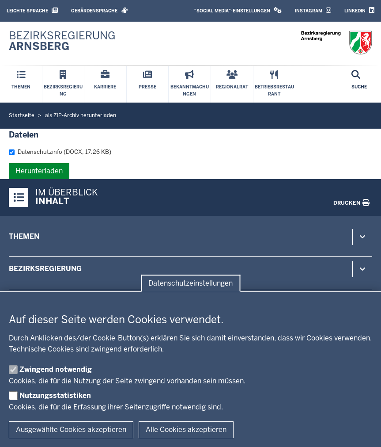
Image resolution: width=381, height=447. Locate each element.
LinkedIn (359, 10)
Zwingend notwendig (55, 369)
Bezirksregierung (45, 268)
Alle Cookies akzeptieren (186, 429)
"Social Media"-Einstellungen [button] (238, 10)
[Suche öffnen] (359, 84)
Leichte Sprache (32, 10)
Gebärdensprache (99, 10)
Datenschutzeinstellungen (190, 283)
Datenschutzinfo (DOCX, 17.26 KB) (60, 152)
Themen (24, 236)
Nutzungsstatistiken (55, 395)
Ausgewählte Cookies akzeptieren (71, 429)
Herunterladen (39, 171)
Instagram (313, 10)
